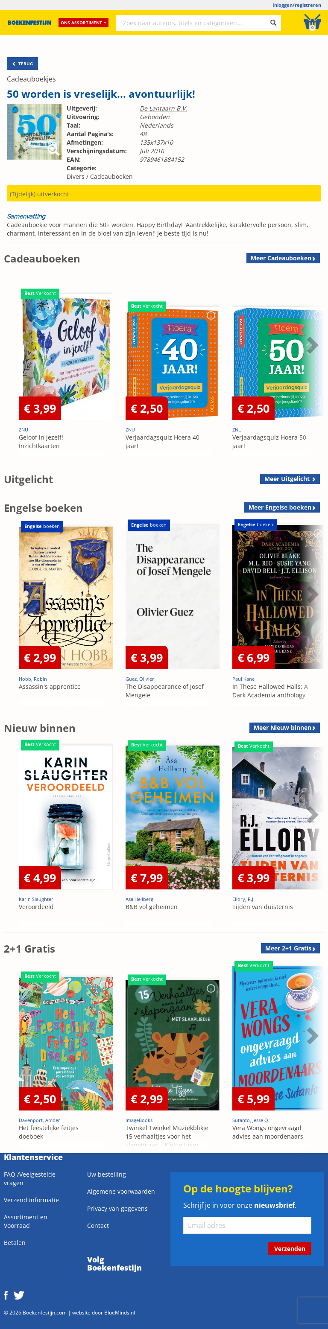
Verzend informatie (31, 1200)
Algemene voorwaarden (121, 1191)
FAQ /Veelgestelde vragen (30, 1178)
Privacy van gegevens (117, 1208)
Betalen (15, 1243)
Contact (98, 1225)
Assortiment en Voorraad (25, 1221)
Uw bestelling (106, 1174)
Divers (76, 176)
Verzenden (289, 1248)
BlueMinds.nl (119, 1312)
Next (311, 344)
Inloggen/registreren (296, 5)
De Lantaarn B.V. (163, 108)
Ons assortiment (83, 23)
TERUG (22, 64)
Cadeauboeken (111, 176)
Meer (281, 258)
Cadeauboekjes (31, 79)
